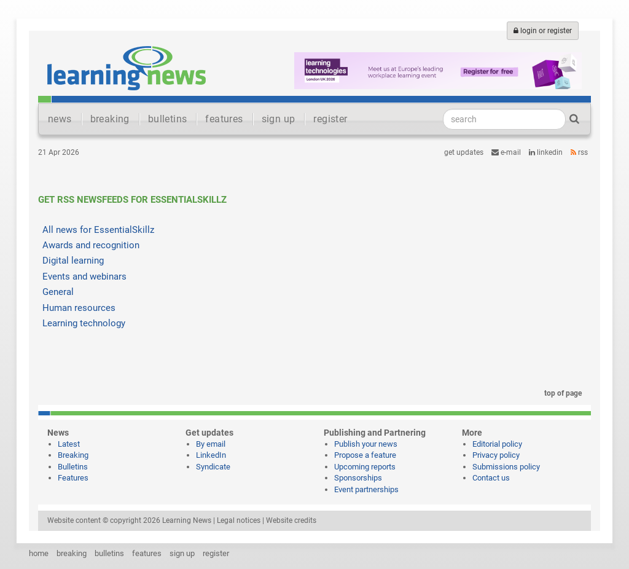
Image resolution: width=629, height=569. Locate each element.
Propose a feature (365, 455)
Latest (69, 444)
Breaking (73, 455)
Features (73, 477)
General (58, 291)
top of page (561, 393)
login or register (543, 30)
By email (210, 444)
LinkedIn (546, 152)
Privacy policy (496, 455)
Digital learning (73, 260)
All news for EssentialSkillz (98, 229)
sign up (278, 119)
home (39, 553)
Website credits (291, 520)
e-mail (506, 152)
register (330, 119)
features (224, 119)
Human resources (78, 307)
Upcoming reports (365, 466)
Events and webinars (84, 276)
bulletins (167, 119)
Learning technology (83, 323)
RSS (579, 152)
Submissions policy (506, 466)
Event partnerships (366, 489)
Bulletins (73, 466)
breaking (110, 119)
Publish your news (365, 444)
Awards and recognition (90, 245)
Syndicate (213, 466)
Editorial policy (497, 444)
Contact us (491, 477)
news (60, 119)
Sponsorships (358, 477)
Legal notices (238, 520)
